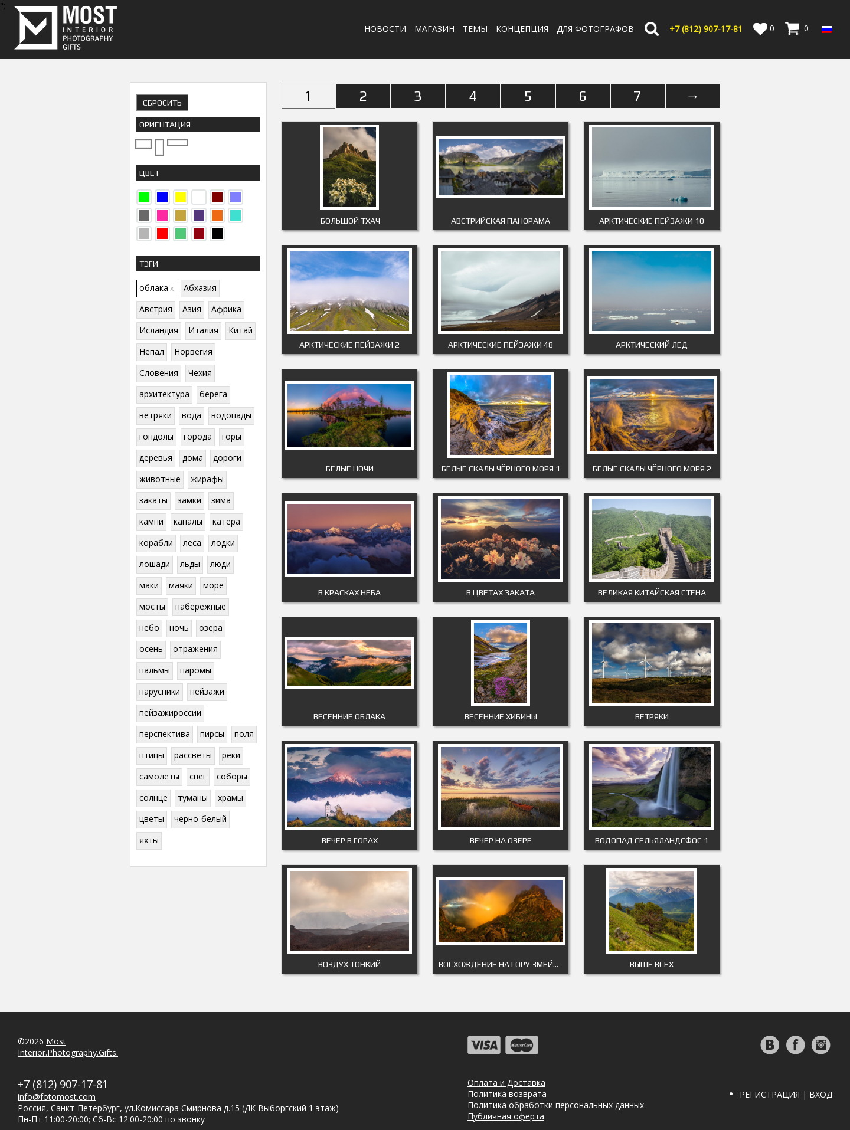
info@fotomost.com (57, 1096)
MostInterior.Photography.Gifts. (68, 1047)
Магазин (434, 28)
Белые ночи (350, 468)
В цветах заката (500, 592)
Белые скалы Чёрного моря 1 (501, 468)
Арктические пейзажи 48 (500, 344)
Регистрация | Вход (786, 1094)
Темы (475, 28)
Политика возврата (507, 1093)
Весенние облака (349, 716)
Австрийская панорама (500, 220)
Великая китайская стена (652, 592)
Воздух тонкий (349, 964)
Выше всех (652, 964)
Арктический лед (652, 344)
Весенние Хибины (501, 716)
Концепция (522, 28)
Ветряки (652, 716)
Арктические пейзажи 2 (349, 344)
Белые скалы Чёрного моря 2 (652, 468)
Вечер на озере (501, 840)
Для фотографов (595, 28)
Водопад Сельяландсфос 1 (651, 840)
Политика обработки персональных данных (556, 1105)
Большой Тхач (349, 220)
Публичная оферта (506, 1116)
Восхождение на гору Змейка (501, 964)
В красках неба (349, 592)
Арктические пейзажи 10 (651, 220)
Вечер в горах (350, 840)
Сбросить (162, 102)
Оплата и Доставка (506, 1082)
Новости (385, 28)
